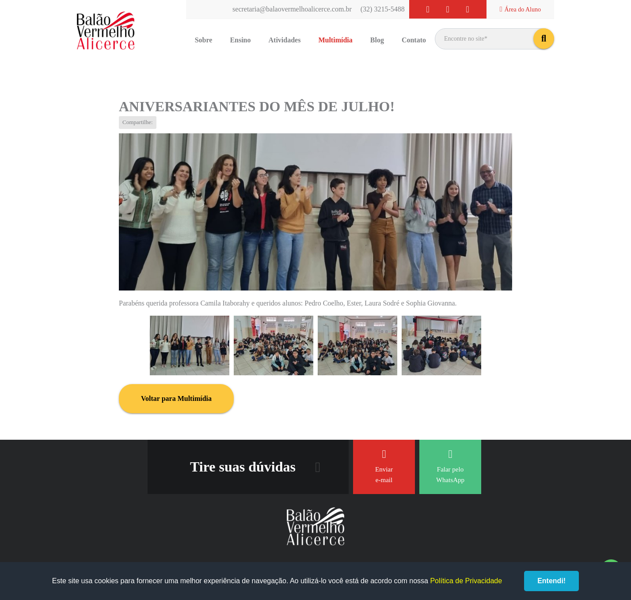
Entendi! (551, 581)
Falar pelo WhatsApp (450, 466)
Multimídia (335, 40)
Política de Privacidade (466, 581)
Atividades (285, 40)
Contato (414, 40)
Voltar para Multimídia (176, 398)
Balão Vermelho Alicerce (105, 30)
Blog (377, 40)
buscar (543, 38)
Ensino (240, 40)
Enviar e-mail (384, 466)
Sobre (204, 40)
